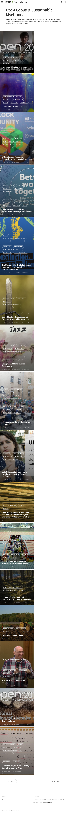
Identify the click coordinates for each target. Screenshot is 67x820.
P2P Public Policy (7, 593)
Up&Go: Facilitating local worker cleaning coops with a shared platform (14, 474)
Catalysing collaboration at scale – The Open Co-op (15, 720)
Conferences (14, 706)
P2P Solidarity (6, 63)
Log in (3, 799)
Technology (25, 631)
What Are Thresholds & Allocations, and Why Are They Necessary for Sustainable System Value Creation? (16, 514)
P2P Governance (19, 99)
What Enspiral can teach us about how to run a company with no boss (16, 210)
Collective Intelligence (9, 49)
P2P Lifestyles (14, 102)
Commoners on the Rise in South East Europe (17, 423)
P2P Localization (17, 150)
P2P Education (6, 202)
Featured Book (7, 301)
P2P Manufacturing (21, 628)
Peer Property (16, 205)
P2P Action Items (7, 144)
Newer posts (57, 781)
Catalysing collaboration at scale (14, 67)
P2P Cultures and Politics (21, 252)
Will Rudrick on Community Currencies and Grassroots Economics (17, 158)
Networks (5, 54)
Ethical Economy (7, 51)
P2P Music (15, 359)
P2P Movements (7, 258)
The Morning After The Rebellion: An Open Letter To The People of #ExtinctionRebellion (16, 267)
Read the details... (48, 802)
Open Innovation (7, 549)
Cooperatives (6, 91)
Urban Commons (7, 418)
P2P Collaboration (7, 60)
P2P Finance (17, 147)
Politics (5, 260)
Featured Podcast (19, 138)
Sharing (15, 152)
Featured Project (19, 348)
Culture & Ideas (22, 49)
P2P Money (26, 150)
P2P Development (19, 60)
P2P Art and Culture (8, 354)
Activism (5, 235)
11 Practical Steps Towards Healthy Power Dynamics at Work (15, 766)
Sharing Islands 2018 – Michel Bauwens (13, 681)
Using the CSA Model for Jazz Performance (13, 365)
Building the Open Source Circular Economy (14, 130)
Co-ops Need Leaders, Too (12, 106)
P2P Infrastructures (8, 628)
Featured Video (18, 51)
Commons (5, 132)
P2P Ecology (6, 255)
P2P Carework (18, 144)
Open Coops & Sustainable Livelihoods (12, 57)
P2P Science (6, 631)
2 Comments (17, 70)
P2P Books (17, 307)
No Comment (17, 109)
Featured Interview (8, 191)
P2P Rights (16, 258)
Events (5, 711)
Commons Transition (16, 132)
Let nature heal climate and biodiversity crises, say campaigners (16, 598)
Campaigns (6, 241)
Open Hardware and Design (9, 625)
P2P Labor (5, 102)
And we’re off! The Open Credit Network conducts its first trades (15, 562)
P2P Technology (15, 631)
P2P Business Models (19, 196)
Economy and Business (18, 91)
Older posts (9, 781)
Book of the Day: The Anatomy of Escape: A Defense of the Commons (15, 318)
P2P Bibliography (7, 196)
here (6, 810)
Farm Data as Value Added (12, 635)
